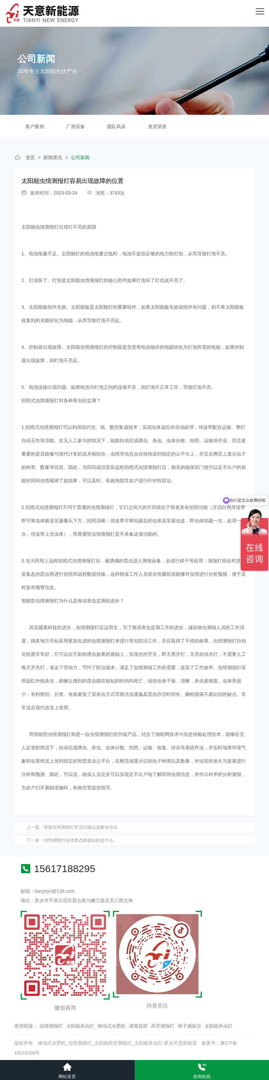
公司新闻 (80, 156)
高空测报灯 (162, 1024)
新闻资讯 (52, 156)
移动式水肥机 (112, 1024)
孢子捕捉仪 (189, 1024)
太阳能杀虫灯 (80, 1024)
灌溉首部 (138, 1024)
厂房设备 (75, 125)
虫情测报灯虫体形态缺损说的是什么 (78, 839)
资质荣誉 (157, 125)
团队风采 (116, 125)
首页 (30, 156)
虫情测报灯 (51, 1024)
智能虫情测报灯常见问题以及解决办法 (81, 825)
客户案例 (34, 125)
